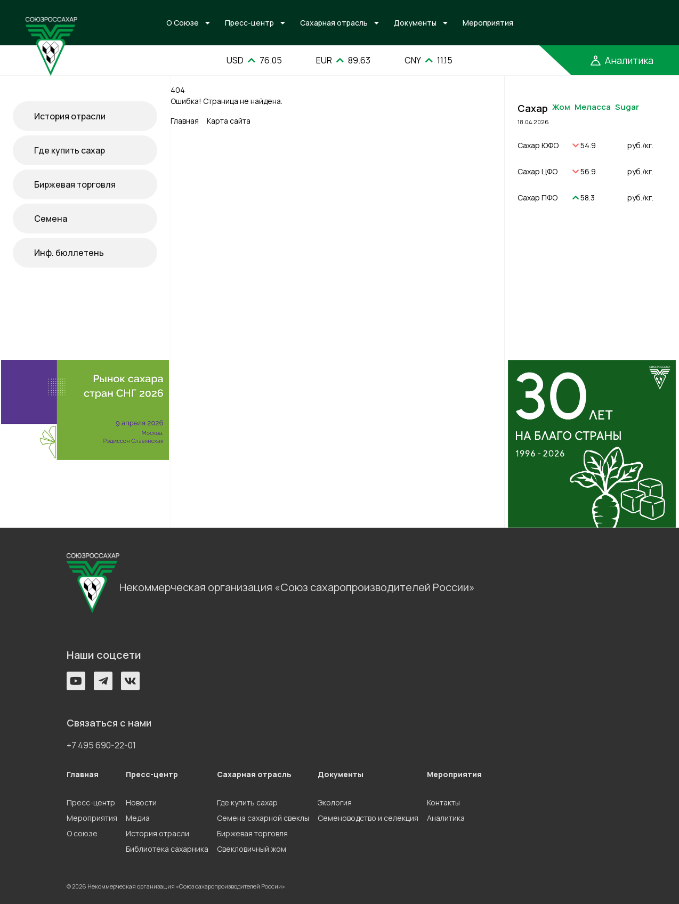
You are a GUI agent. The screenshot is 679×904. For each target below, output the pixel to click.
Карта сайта (228, 121)
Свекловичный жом (251, 849)
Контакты (443, 802)
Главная (185, 121)
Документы (415, 23)
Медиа (138, 818)
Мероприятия (488, 23)
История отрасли (70, 116)
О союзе (82, 833)
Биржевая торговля (75, 184)
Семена (50, 218)
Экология (335, 802)
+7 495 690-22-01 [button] (101, 745)
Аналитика (446, 818)
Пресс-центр (249, 23)
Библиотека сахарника (167, 849)
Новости (141, 802)
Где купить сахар (69, 150)
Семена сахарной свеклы (263, 818)
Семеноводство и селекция (368, 818)
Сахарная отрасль (334, 23)
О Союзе (182, 23)
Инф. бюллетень (69, 253)
